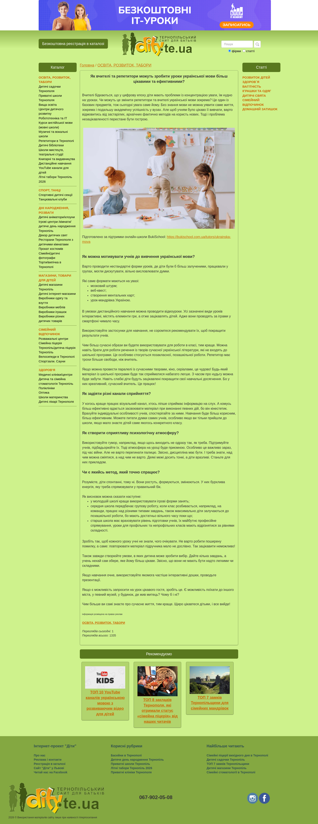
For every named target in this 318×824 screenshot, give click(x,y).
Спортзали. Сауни (52, 361)
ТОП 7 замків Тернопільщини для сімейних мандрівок (210, 702)
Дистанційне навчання (55, 163)
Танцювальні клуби (53, 199)
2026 (11, 817)
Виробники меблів (52, 307)
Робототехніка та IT (53, 118)
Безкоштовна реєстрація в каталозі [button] (73, 44)
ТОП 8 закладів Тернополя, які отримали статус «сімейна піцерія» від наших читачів (157, 711)
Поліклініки (47, 388)
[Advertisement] (58, 475)
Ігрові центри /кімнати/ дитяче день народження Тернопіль (57, 226)
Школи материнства (53, 397)
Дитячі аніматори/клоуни (57, 217)
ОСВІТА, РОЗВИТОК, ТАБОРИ (124, 65)
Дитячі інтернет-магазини (57, 293)
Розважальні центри (53, 338)
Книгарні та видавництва (57, 159)
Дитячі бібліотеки (51, 145)
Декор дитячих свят (53, 235)
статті (250, 51)
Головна (87, 65)
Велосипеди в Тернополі (57, 356)
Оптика (44, 392)
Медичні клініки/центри (55, 374)
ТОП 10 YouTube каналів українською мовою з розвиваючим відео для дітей (105, 703)
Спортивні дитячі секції (55, 195)
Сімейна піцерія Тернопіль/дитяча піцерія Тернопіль (57, 347)
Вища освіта (48, 104)
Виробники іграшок (53, 312)
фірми (236, 51)
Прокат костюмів (51, 248)
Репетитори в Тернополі (56, 141)
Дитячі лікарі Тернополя (56, 401)
